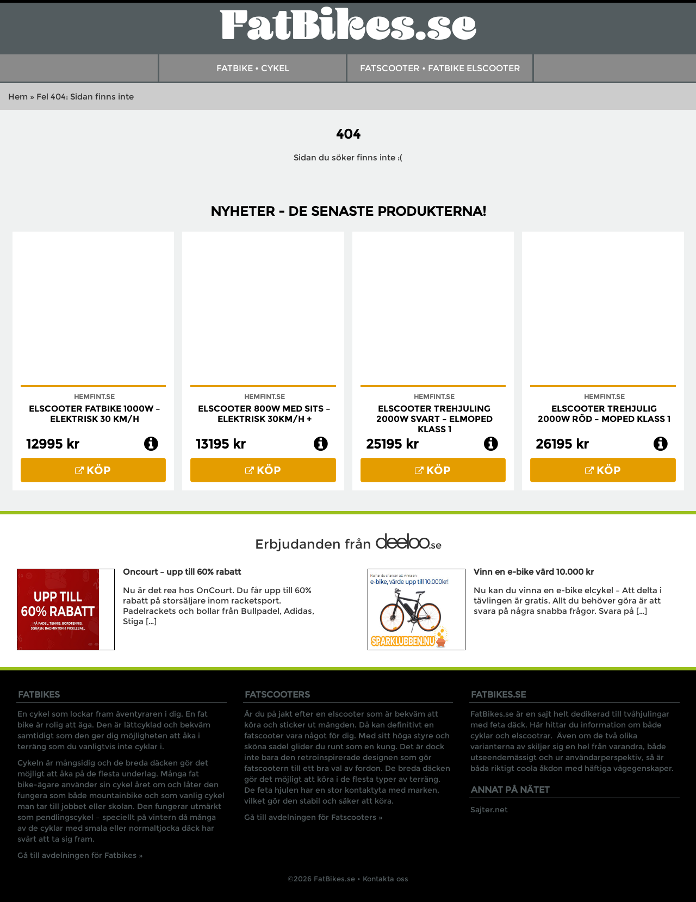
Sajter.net (489, 809)
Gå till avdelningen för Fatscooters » (313, 817)
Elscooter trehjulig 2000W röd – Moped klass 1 (604, 413)
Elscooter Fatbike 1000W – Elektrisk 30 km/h (94, 413)
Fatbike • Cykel (252, 68)
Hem (18, 96)
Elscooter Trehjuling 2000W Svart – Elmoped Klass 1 (434, 418)
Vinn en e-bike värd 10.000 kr (534, 572)
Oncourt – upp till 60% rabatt (182, 572)
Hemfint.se (94, 397)
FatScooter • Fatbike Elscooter (440, 68)
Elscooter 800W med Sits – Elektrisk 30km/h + (264, 413)
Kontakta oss (385, 878)
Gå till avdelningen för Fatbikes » (80, 855)
